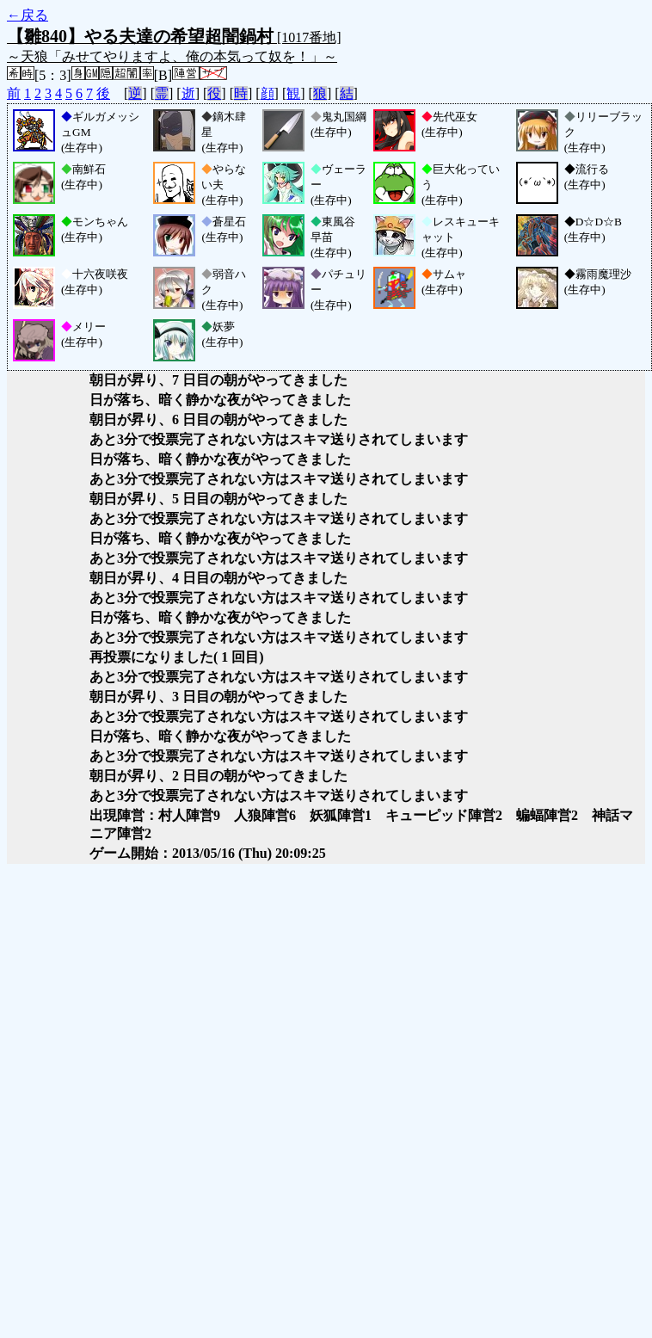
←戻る (27, 15)
